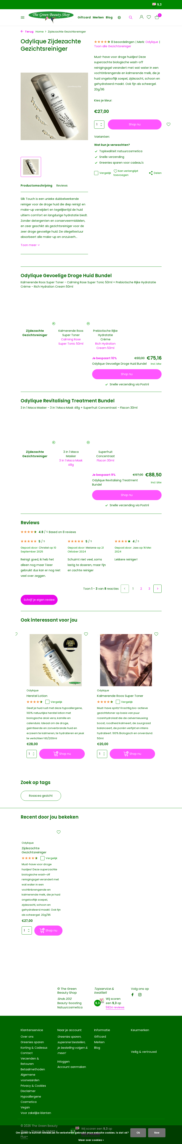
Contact (27, 1053)
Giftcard (84, 17)
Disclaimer (28, 1091)
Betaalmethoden (33, 1069)
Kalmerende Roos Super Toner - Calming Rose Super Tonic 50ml (66, 282)
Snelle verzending (109, 157)
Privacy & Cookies (33, 1086)
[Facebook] (132, 995)
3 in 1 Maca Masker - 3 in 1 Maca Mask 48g (50, 408)
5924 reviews (115, 1007)
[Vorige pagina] (125, 589)
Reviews (62, 185)
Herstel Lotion (37, 696)
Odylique (151, 42)
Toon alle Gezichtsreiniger (112, 46)
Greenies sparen (32, 1042)
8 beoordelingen (114, 42)
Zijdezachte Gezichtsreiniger (34, 850)
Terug (27, 32)
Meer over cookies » (91, 1140)
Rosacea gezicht (41, 796)
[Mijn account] (141, 17)
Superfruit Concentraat (105, 454)
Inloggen (63, 1062)
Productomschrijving (36, 185)
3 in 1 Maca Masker (71, 454)
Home (41, 32)
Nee (156, 1132)
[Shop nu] (62, 754)
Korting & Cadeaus (34, 1048)
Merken (98, 17)
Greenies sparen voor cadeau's (119, 163)
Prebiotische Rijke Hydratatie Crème (105, 335)
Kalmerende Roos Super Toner (70, 333)
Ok (138, 1132)
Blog (109, 17)
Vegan (25, 1107)
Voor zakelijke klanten (36, 1113)
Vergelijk (102, 173)
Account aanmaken (71, 1067)
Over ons (27, 1037)
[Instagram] (140, 995)
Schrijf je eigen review (39, 600)
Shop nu (135, 124)
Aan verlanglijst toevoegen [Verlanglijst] (126, 173)
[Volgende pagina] (157, 589)
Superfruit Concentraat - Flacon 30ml (110, 408)
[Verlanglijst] (149, 17)
